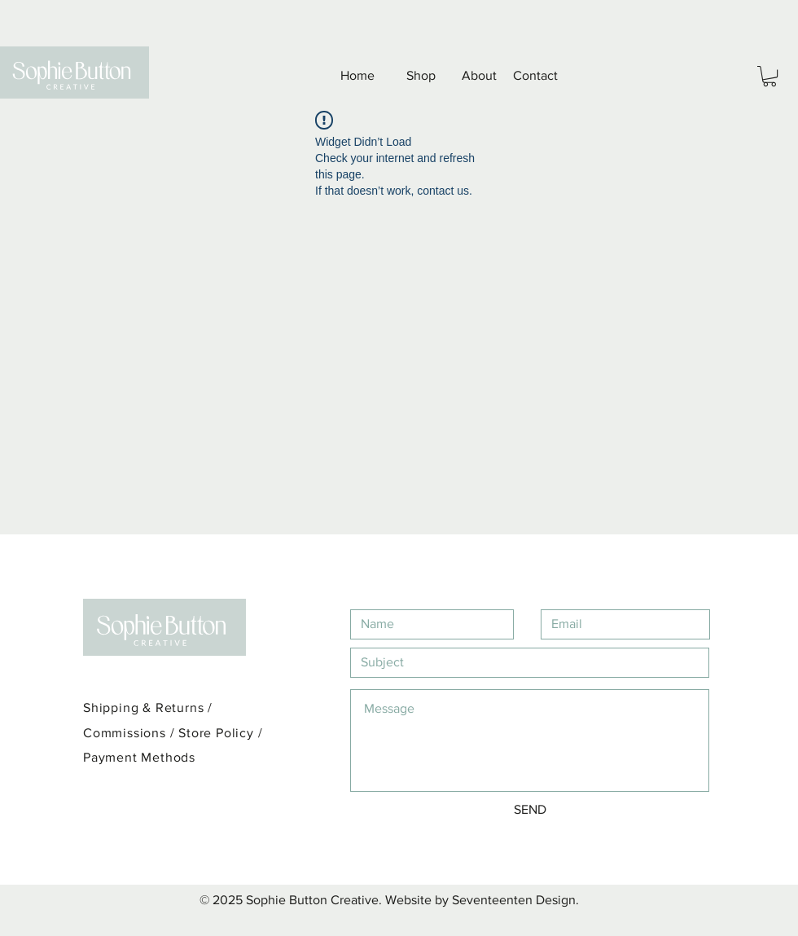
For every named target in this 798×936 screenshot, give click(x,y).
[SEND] (529, 810)
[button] (769, 76)
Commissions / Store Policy (170, 733)
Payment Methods (139, 757)
